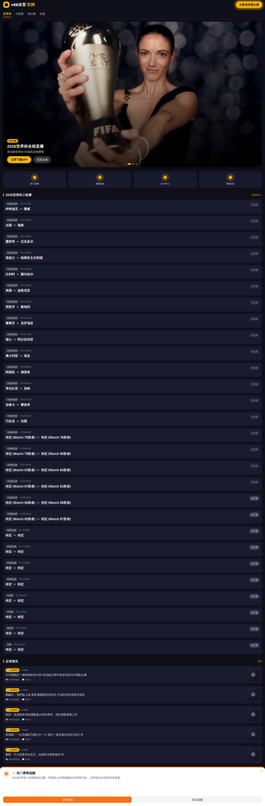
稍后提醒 (197, 799)
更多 (260, 661)
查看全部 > (256, 194)
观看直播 (42, 159)
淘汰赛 (32, 14)
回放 (42, 14)
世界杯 (7, 14)
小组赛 (19, 14)
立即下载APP (19, 159)
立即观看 (67, 799)
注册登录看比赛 (249, 4)
